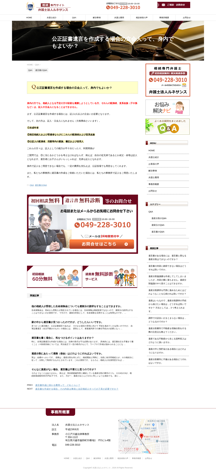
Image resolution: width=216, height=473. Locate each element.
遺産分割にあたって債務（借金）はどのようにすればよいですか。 (68, 353)
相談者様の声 (142, 17)
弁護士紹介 (52, 17)
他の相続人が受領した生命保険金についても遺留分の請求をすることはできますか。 (77, 306)
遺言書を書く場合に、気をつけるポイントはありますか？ (63, 338)
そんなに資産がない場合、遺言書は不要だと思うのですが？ (64, 369)
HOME (29, 17)
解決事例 (97, 17)
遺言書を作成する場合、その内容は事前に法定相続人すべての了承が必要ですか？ (76, 389)
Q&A (74, 17)
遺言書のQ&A (41, 185)
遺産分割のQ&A (159, 218)
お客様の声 (153, 164)
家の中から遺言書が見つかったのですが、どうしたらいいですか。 (68, 322)
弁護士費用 (119, 17)
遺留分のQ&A (158, 225)
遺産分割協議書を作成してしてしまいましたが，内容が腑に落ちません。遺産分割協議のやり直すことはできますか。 (167, 280)
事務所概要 (164, 17)
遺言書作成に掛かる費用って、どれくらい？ (57, 385)
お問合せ (187, 17)
